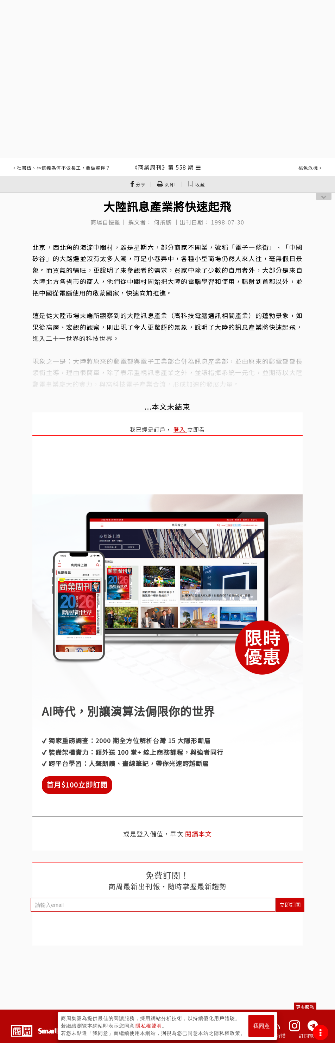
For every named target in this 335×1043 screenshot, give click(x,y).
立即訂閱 (290, 904)
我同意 (261, 1026)
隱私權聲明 (148, 1026)
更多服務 (305, 1007)
